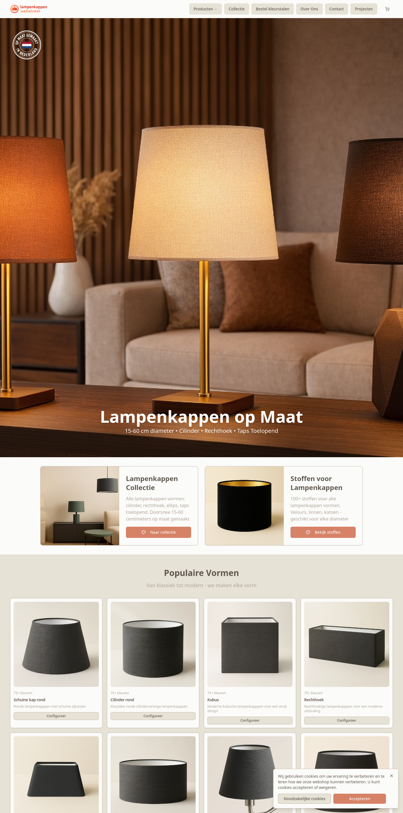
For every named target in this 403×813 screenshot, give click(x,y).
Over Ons (309, 8)
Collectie (237, 8)
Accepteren (359, 798)
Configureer (56, 716)
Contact (336, 8)
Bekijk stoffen (323, 532)
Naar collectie (158, 532)
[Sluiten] (391, 775)
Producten (205, 8)
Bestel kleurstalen (272, 8)
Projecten (364, 8)
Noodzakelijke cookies (304, 798)
